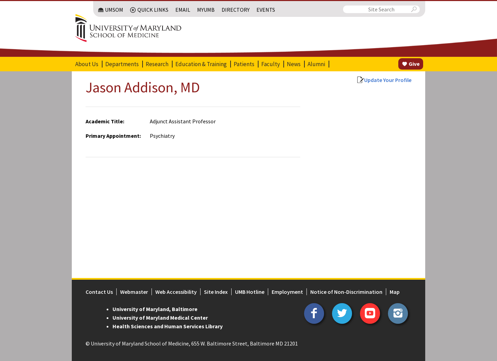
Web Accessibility (176, 291)
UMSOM (114, 9)
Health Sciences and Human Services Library (168, 326)
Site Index (216, 291)
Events (265, 9)
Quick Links (152, 9)
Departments (122, 64)
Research (157, 64)
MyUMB (206, 9)
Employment (287, 291)
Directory (236, 9)
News (294, 64)
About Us (86, 64)
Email (182, 9)
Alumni (316, 64)
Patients (244, 64)
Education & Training (201, 64)
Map (395, 291)
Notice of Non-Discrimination (346, 291)
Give (414, 63)
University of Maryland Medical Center (160, 317)
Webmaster (134, 291)
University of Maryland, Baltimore (155, 309)
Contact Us (99, 291)
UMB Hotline (249, 291)
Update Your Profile (387, 79)
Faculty (270, 64)
